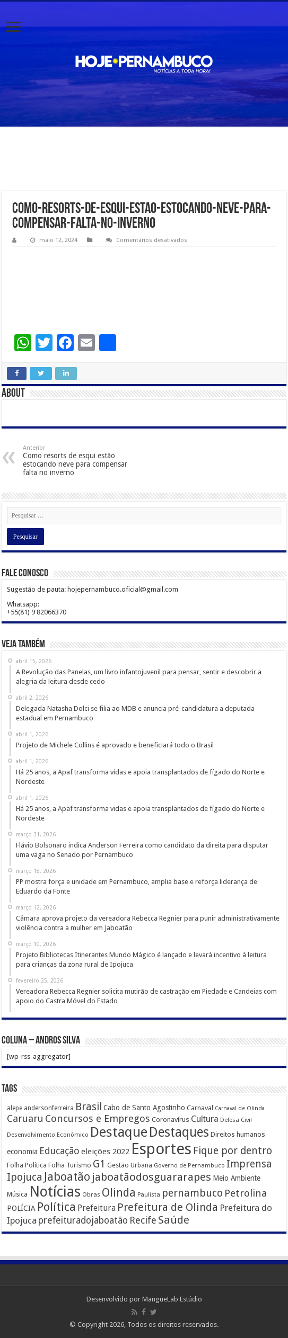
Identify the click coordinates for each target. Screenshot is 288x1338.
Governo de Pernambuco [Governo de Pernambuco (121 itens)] (189, 1165)
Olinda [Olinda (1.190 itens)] (119, 1192)
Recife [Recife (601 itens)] (142, 1220)
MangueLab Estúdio (172, 1299)
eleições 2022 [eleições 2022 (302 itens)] (105, 1151)
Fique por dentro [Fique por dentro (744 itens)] (232, 1151)
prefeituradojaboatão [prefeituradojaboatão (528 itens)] (83, 1220)
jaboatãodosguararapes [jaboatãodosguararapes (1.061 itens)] (151, 1177)
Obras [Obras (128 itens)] (91, 1194)
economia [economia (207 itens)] (22, 1151)
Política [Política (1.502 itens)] (56, 1207)
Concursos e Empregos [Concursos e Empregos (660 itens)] (97, 1118)
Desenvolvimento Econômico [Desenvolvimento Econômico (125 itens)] (48, 1134)
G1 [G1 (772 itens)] (99, 1164)
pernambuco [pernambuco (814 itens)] (192, 1193)
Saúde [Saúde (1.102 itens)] (173, 1220)
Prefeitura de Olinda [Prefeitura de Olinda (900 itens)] (167, 1207)
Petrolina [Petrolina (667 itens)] (245, 1193)
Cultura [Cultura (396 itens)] (205, 1119)
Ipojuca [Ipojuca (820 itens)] (24, 1177)
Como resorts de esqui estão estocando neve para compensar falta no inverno (77, 460)
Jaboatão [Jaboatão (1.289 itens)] (67, 1176)
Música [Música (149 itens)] (17, 1194)
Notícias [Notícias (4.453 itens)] (55, 1191)
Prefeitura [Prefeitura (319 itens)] (96, 1208)
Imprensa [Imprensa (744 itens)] (249, 1164)
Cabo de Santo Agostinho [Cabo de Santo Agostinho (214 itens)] (144, 1107)
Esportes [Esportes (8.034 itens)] (161, 1149)
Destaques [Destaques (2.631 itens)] (179, 1132)
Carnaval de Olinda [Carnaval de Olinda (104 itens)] (240, 1108)
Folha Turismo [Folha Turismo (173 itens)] (69, 1165)
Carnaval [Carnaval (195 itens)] (200, 1108)
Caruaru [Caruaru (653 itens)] (25, 1118)
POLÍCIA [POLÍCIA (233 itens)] (21, 1208)
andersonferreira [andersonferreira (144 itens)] (49, 1108)
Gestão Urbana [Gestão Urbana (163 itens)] (129, 1165)
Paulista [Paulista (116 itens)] (148, 1194)
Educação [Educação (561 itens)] (59, 1150)
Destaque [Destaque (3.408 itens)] (118, 1132)
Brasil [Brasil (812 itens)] (88, 1107)
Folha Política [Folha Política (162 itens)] (27, 1165)
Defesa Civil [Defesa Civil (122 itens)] (236, 1119)
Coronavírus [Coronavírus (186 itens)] (170, 1119)
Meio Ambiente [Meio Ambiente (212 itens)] (236, 1178)
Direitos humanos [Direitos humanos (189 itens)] (238, 1134)
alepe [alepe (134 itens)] (14, 1108)
